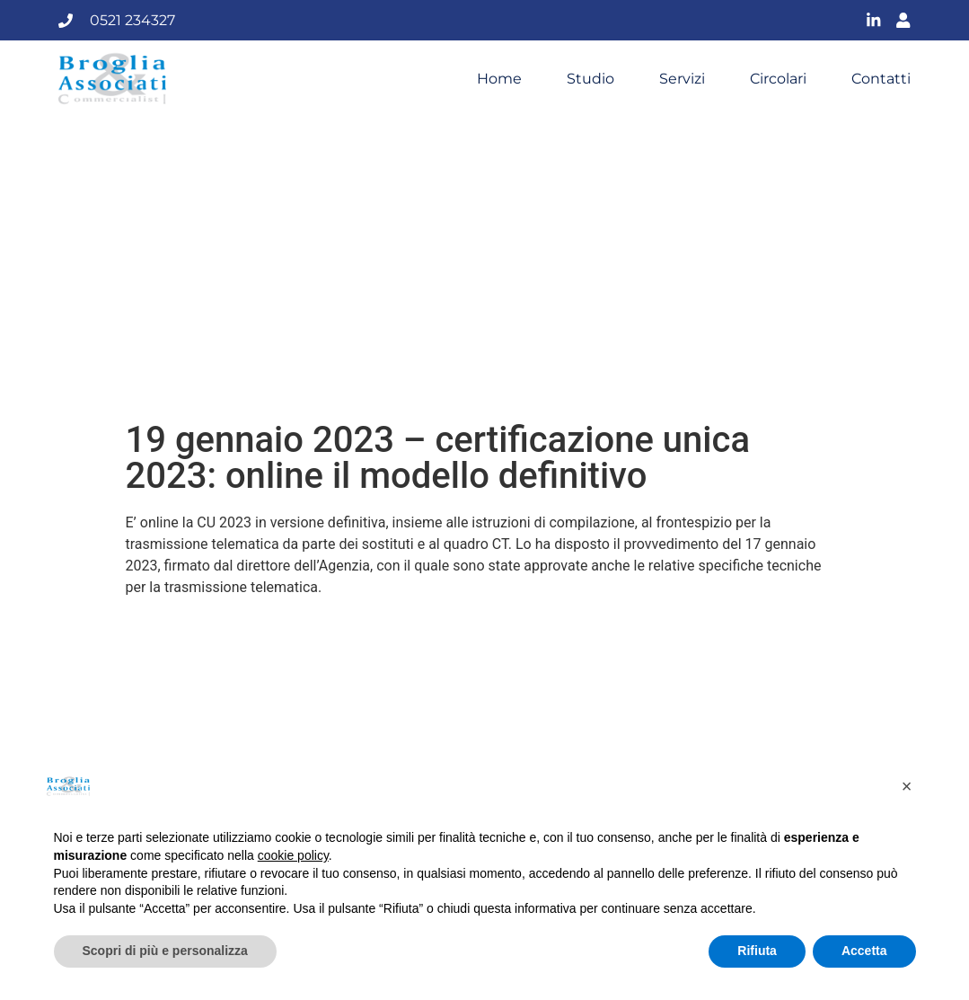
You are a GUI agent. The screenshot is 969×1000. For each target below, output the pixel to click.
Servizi (682, 79)
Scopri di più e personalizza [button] (165, 950)
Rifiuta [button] (757, 950)
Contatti (881, 79)
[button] (907, 786)
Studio (590, 79)
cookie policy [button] (293, 855)
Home (499, 79)
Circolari (778, 79)
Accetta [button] (864, 950)
